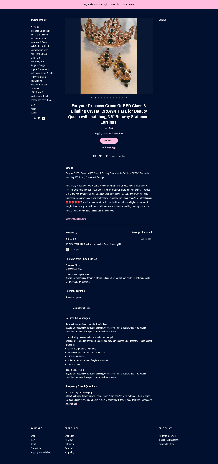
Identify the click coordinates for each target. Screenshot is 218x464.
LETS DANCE (37, 92)
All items (35, 26)
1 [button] (95, 97)
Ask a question (118, 156)
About (33, 108)
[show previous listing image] (91, 98)
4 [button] (104, 97)
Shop (33, 435)
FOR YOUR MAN (38, 77)
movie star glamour (39, 34)
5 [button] (107, 97)
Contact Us (36, 448)
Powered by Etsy (166, 444)
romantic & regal (38, 38)
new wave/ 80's (37, 61)
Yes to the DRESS (39, 53)
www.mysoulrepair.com (76, 218)
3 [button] (101, 97)
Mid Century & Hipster (41, 46)
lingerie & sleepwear (40, 69)
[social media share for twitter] (100, 156)
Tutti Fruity (36, 88)
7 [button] (113, 97)
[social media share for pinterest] (106, 156)
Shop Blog (69, 435)
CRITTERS (36, 57)
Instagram (69, 444)
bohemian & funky (39, 42)
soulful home (36, 80)
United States (112, 133)
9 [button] (119, 97)
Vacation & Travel (39, 84)
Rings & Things (38, 65)
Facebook (69, 448)
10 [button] (122, 97)
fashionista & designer (41, 30)
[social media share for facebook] (94, 156)
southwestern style (39, 50)
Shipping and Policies (40, 452)
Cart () (162, 19)
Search (34, 112)
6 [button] (110, 97)
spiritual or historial (39, 96)
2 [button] (98, 97)
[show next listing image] (126, 98)
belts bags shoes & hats (42, 73)
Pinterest (69, 440)
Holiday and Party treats (42, 100)
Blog (33, 104)
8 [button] (116, 97)
